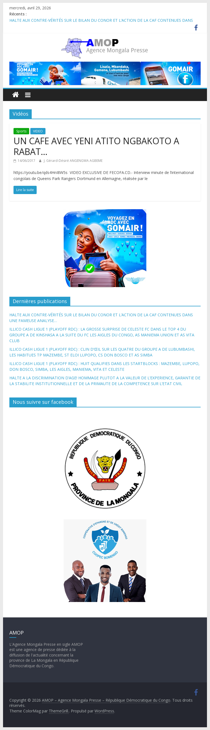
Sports (21, 131)
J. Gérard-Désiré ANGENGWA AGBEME (73, 160)
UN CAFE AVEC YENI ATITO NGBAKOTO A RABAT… (96, 146)
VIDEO (38, 131)
